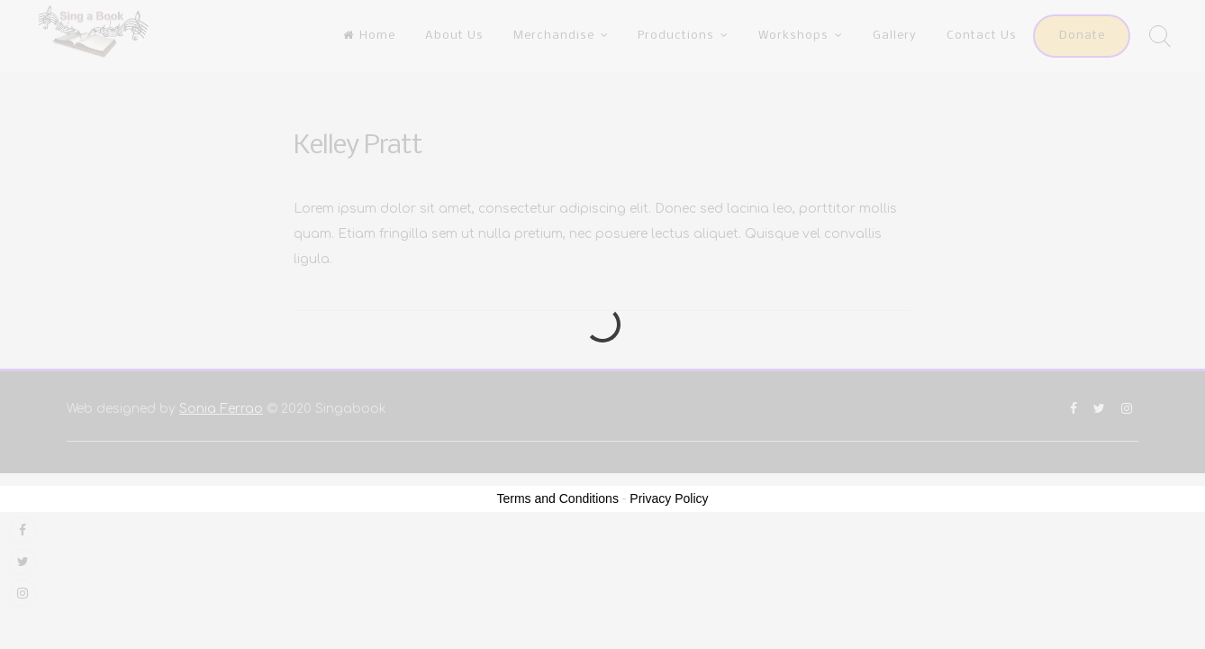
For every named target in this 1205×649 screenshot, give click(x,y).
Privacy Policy (669, 498)
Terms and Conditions (558, 498)
